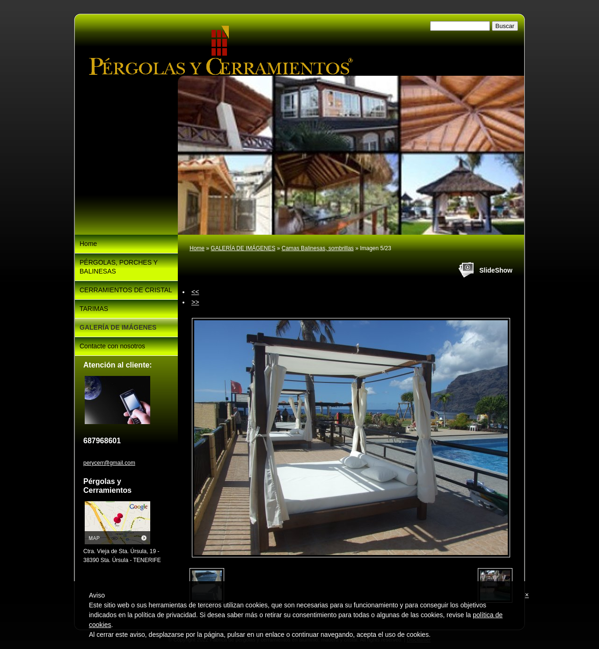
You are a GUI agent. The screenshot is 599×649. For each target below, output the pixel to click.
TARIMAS (94, 308)
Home (197, 248)
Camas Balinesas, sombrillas (318, 248)
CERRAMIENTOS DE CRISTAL (126, 290)
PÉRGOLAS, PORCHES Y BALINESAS (119, 267)
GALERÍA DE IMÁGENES (243, 248)
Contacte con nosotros (112, 346)
